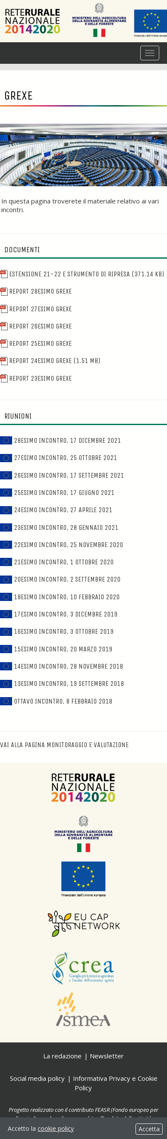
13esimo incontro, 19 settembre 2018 (62, 683)
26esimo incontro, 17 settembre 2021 (62, 475)
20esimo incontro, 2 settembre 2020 (60, 579)
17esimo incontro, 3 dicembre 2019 (58, 614)
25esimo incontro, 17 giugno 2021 (57, 492)
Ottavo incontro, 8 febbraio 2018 (56, 701)
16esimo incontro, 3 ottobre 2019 (56, 631)
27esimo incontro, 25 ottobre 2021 (58, 458)
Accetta (149, 1129)
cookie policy (56, 1128)
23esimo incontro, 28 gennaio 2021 (59, 527)
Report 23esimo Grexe (36, 378)
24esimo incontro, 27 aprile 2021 (56, 510)
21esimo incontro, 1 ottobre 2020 (56, 562)
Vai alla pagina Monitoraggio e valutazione (64, 745)
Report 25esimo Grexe (36, 343)
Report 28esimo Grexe (36, 291)
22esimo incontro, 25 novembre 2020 (61, 545)
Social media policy (37, 1078)
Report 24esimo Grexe (50, 361)
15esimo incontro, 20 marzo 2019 (56, 649)
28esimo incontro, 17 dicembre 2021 (60, 440)
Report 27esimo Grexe (36, 309)
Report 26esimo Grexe (36, 326)
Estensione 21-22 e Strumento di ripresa (82, 274)
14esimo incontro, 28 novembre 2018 (61, 666)
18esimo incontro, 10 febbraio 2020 (60, 597)
